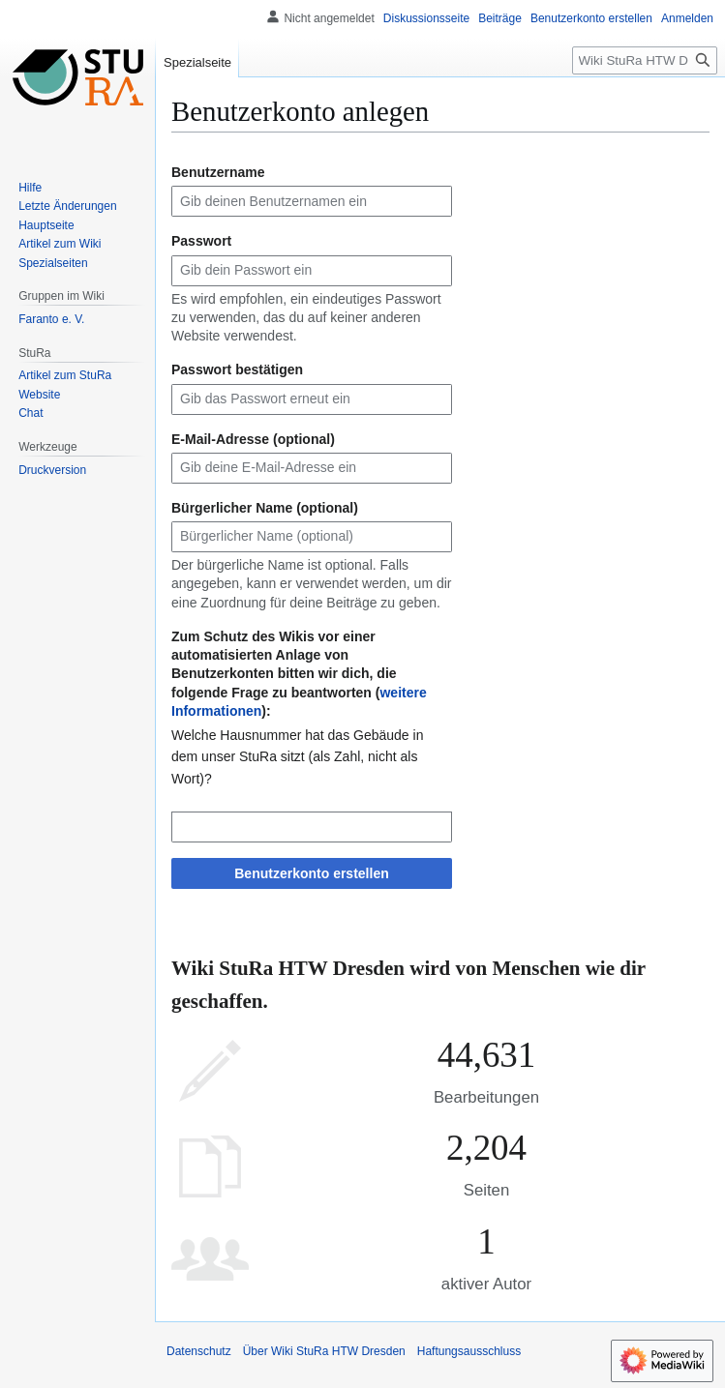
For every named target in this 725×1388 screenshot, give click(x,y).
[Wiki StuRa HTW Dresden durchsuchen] (644, 60)
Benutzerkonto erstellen (311, 873)
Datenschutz (198, 1351)
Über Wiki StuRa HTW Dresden (324, 1351)
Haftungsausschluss (469, 1351)
